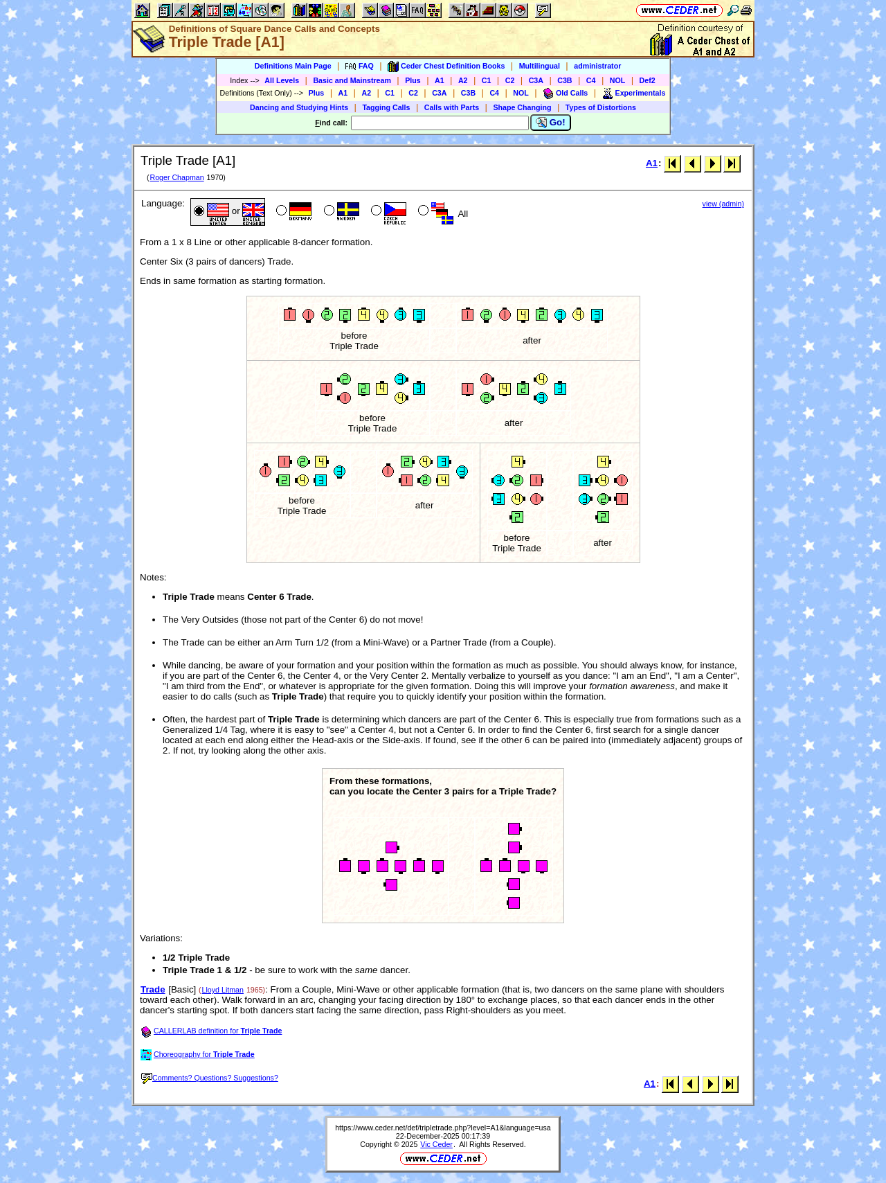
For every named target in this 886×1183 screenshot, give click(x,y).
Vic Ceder (436, 1144)
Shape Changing (522, 107)
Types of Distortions (601, 107)
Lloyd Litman (223, 990)
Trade (153, 989)
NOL (618, 80)
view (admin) (723, 203)
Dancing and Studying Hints (299, 107)
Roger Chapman (177, 177)
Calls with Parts (451, 107)
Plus (413, 80)
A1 (439, 80)
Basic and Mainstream (352, 80)
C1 (486, 80)
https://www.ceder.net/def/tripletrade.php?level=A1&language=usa (443, 1127)
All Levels (281, 80)
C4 (591, 80)
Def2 (648, 80)
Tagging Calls (386, 107)
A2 (463, 80)
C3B (564, 80)
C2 (510, 80)
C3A (536, 80)
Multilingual (539, 66)
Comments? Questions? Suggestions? (209, 1078)
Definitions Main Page (293, 66)
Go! (551, 122)
